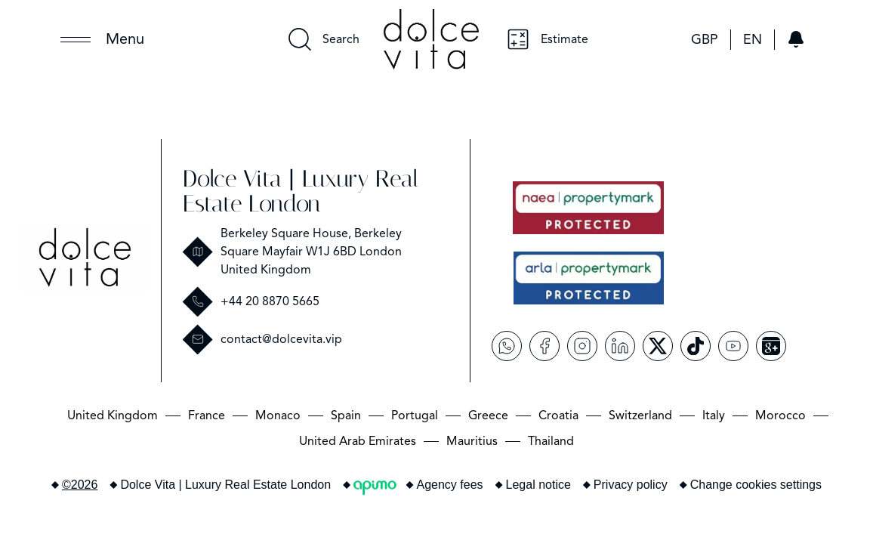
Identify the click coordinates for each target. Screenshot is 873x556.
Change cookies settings (756, 484)
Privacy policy (631, 484)
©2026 (79, 484)
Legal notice (538, 484)
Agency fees (450, 484)
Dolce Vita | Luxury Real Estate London (300, 191)
